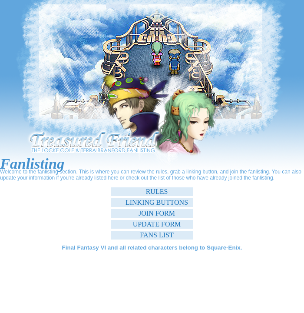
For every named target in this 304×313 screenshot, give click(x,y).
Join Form (157, 213)
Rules (157, 191)
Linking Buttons (157, 202)
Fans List (157, 235)
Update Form (157, 224)
